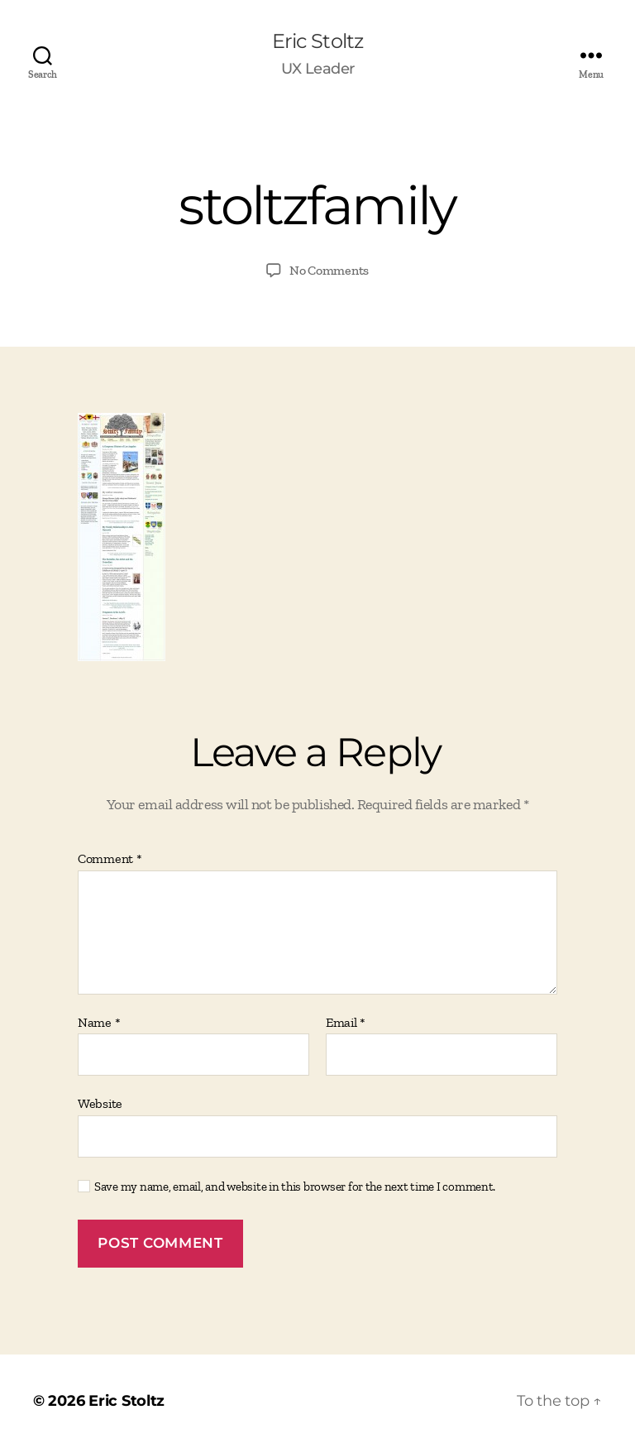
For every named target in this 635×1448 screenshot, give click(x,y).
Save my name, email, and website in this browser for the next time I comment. (294, 1186)
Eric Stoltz (317, 41)
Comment (110, 858)
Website (100, 1103)
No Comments (329, 270)
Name (99, 1022)
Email (345, 1022)
